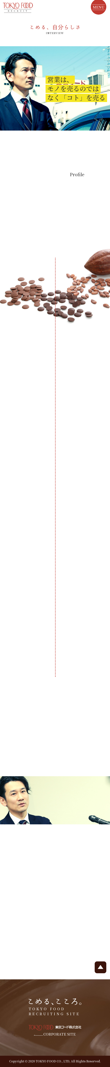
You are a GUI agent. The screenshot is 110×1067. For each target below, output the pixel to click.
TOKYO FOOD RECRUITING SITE (55, 1007)
